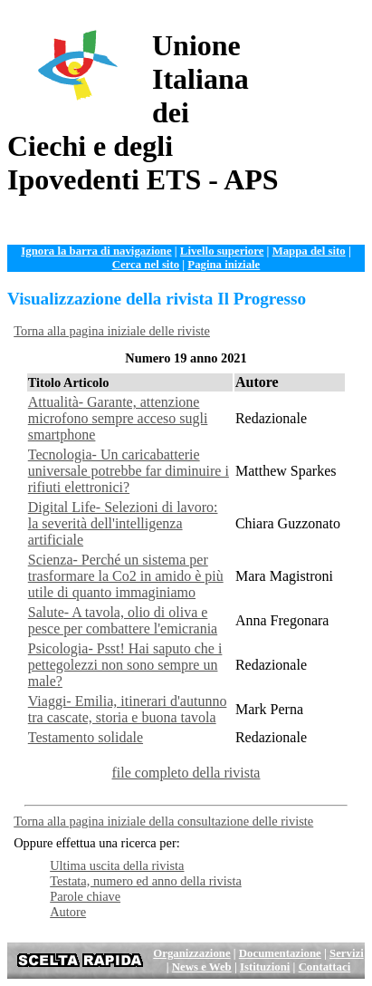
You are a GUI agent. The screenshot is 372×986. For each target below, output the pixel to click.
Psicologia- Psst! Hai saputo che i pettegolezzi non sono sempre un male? (125, 665)
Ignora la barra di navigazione (96, 251)
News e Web (202, 967)
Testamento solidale (85, 737)
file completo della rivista (186, 772)
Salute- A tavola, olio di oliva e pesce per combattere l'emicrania (122, 620)
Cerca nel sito (145, 264)
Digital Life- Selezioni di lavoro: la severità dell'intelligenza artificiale (123, 523)
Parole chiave (85, 896)
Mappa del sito (309, 251)
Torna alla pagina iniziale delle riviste (112, 331)
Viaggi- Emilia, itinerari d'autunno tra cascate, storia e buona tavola (127, 709)
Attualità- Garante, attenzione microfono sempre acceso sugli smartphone (118, 418)
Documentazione (280, 953)
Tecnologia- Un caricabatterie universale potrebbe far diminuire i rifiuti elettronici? (128, 471)
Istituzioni (265, 967)
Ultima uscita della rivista (117, 865)
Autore (68, 911)
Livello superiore (222, 251)
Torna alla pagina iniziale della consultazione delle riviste (163, 821)
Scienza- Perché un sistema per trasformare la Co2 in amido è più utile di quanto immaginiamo (126, 576)
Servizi (346, 953)
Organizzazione (191, 953)
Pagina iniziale (223, 264)
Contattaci (325, 967)
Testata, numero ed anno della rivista (146, 881)
